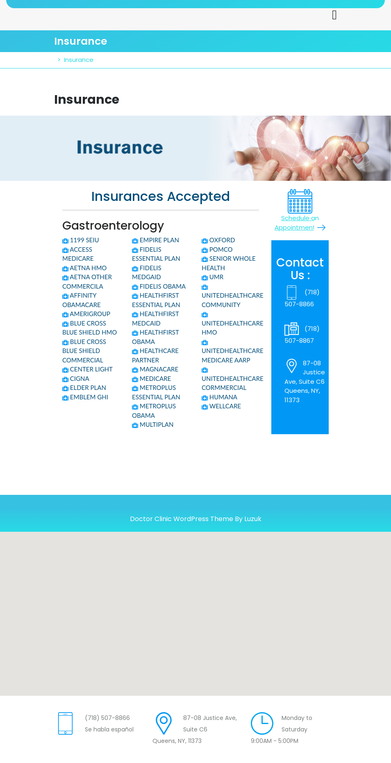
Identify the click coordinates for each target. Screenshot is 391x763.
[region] (195, 148)
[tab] (334, 15)
